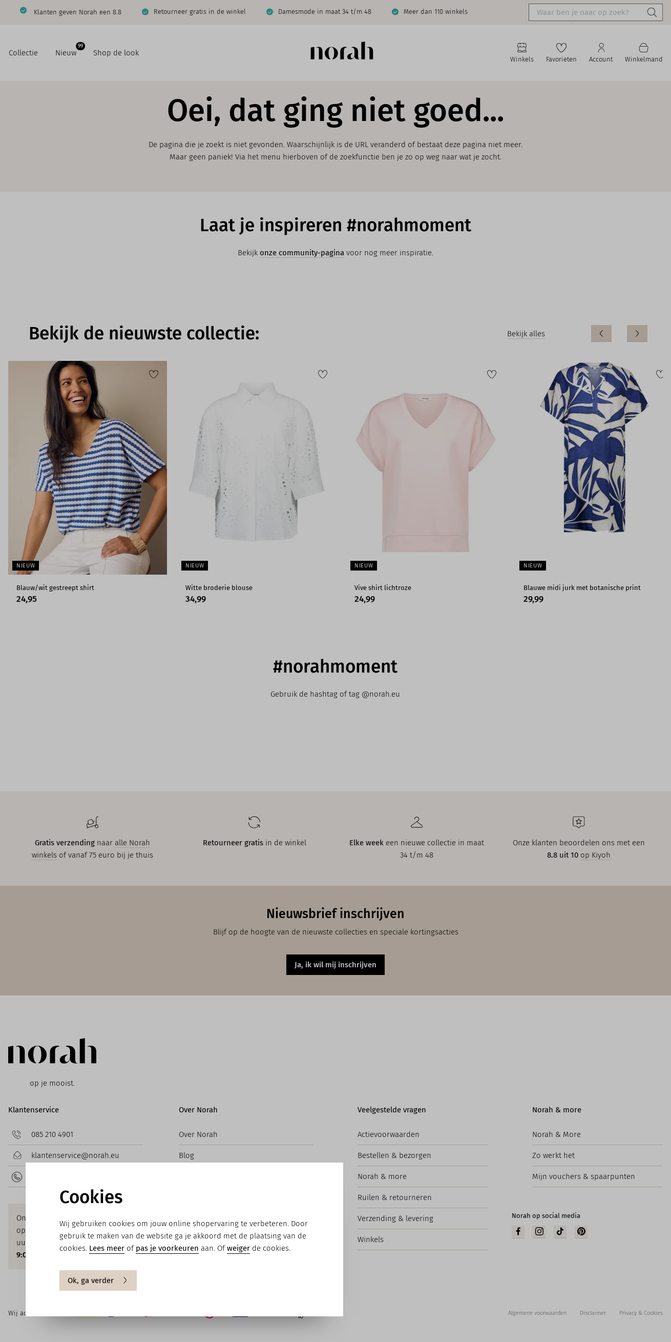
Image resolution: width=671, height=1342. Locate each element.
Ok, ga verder (98, 1280)
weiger (238, 1248)
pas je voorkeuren (167, 1248)
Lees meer (106, 1248)
